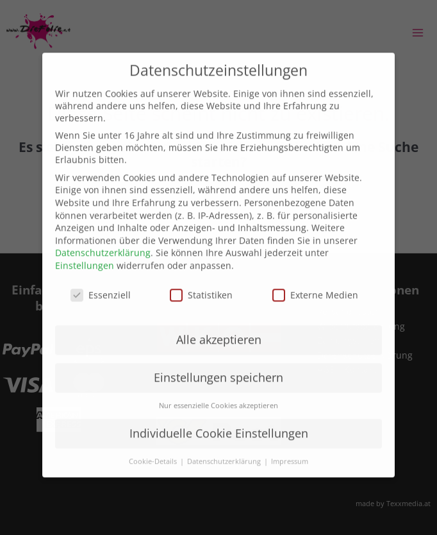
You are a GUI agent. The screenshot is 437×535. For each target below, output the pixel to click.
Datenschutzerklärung (103, 241)
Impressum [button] (289, 449)
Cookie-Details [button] (154, 449)
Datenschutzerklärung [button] (225, 449)
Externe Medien (315, 282)
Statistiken (201, 282)
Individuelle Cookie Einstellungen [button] (218, 421)
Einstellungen (84, 253)
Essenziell (100, 282)
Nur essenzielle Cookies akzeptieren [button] (218, 393)
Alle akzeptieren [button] (218, 327)
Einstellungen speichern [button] (218, 365)
